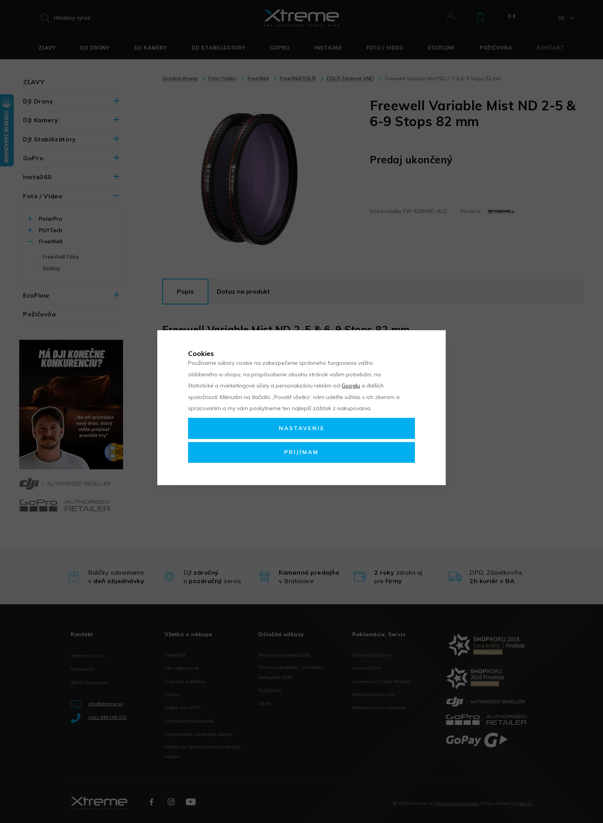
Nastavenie (302, 428)
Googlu (350, 385)
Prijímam (301, 452)
